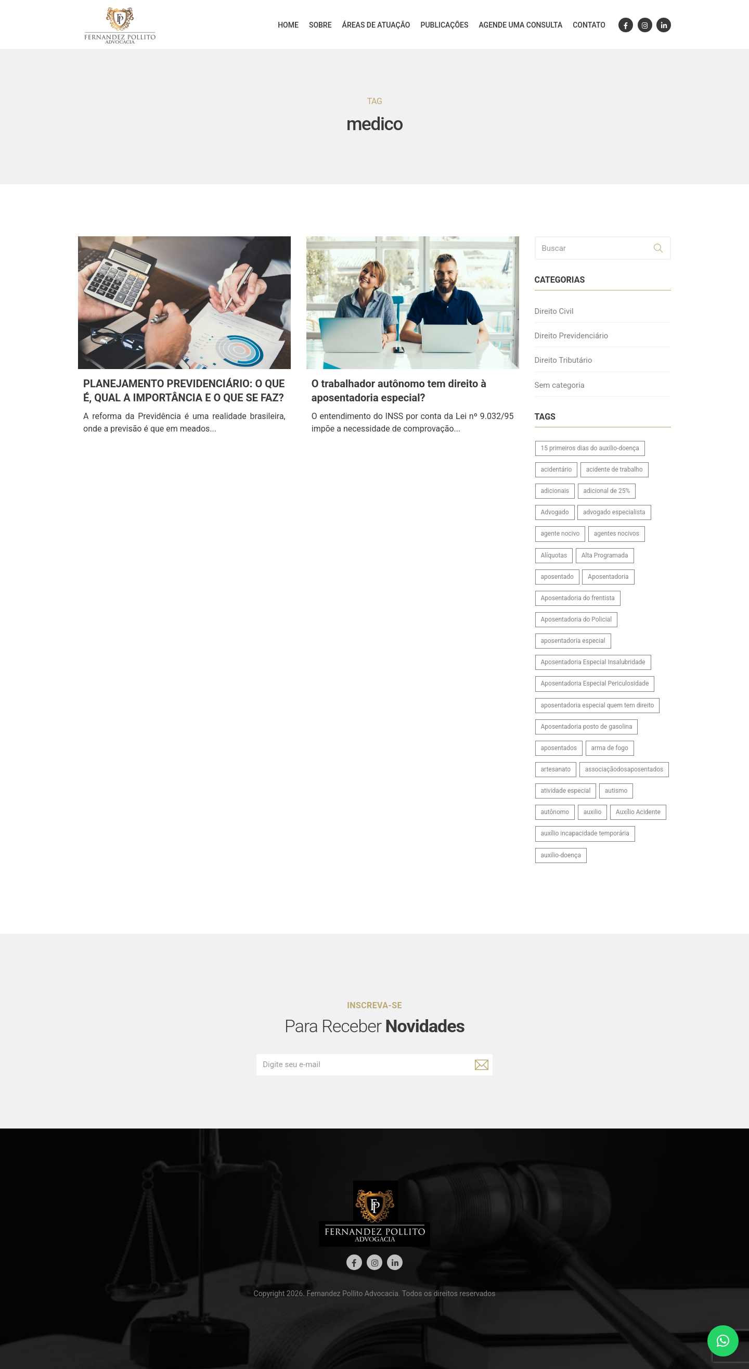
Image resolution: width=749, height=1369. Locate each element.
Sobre (320, 25)
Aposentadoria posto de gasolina (586, 726)
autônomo (555, 812)
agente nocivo (560, 533)
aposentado (557, 576)
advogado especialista (614, 512)
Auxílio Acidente (638, 812)
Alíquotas (554, 555)
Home (288, 25)
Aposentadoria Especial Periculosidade (595, 683)
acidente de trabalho (614, 469)
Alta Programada (605, 555)
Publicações (444, 25)
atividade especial (566, 790)
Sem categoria (560, 385)
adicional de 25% (607, 491)
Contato (589, 25)
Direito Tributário (563, 360)
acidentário (556, 469)
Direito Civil (554, 311)
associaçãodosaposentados (624, 769)
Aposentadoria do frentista (578, 598)
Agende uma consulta (520, 25)
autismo (616, 790)
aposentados (559, 748)
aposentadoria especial (573, 640)
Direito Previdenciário (572, 335)
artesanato (556, 769)
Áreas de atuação (376, 25)
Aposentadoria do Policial (576, 619)
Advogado (555, 512)
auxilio (593, 812)
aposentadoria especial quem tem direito (597, 705)
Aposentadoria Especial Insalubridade (593, 662)
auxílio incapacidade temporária (585, 833)
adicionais (555, 491)
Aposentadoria (608, 576)
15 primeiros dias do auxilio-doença (590, 448)
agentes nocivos (616, 533)
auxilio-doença (561, 855)
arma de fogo (609, 748)
